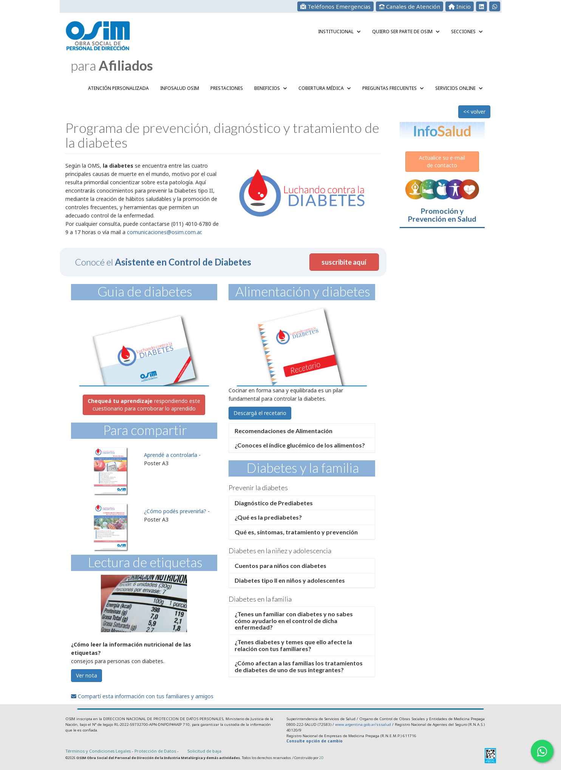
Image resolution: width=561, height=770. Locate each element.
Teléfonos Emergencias (335, 6)
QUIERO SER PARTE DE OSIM (406, 31)
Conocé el (163, 261)
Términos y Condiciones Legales (98, 751)
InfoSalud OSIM (179, 88)
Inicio (459, 6)
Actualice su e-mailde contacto (442, 161)
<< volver (474, 111)
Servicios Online (459, 88)
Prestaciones (226, 88)
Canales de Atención (409, 6)
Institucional (339, 31)
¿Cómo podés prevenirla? (175, 511)
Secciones (467, 31)
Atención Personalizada (118, 88)
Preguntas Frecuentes (393, 88)
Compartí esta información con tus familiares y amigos (142, 696)
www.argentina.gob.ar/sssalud (363, 724)
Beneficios (270, 88)
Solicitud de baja (204, 751)
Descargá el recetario (259, 413)
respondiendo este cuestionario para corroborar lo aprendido (144, 404)
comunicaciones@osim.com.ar (164, 232)
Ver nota (86, 675)
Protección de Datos (155, 751)
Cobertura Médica (324, 88)
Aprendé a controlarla (170, 454)
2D (321, 757)
